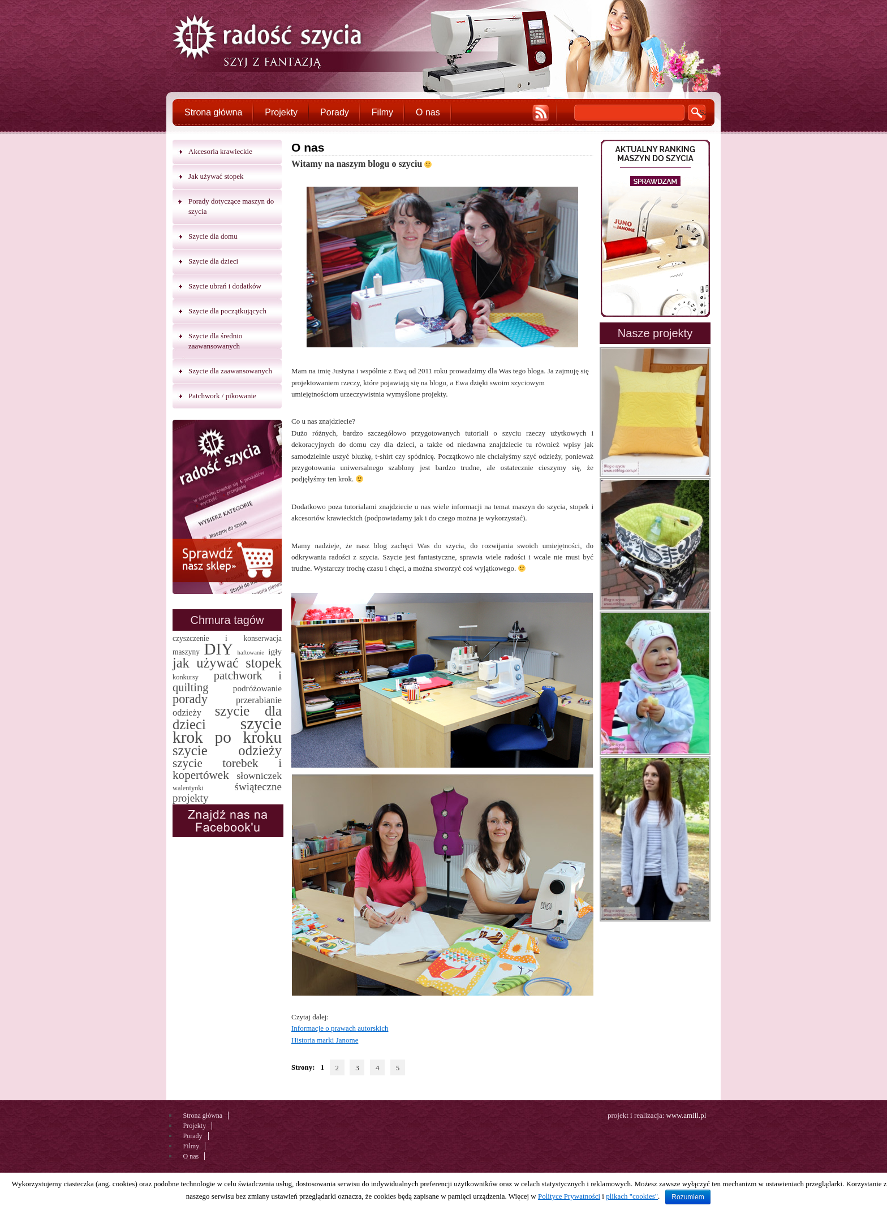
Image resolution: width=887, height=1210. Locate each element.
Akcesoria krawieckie (220, 151)
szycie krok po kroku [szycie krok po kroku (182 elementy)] (227, 730)
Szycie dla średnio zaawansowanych (215, 340)
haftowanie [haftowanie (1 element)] (251, 652)
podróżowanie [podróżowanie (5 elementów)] (257, 688)
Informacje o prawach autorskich (339, 1028)
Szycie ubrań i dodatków (224, 286)
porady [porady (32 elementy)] (190, 699)
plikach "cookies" (632, 1196)
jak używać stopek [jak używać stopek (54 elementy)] (227, 662)
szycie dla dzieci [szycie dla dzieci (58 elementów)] (227, 717)
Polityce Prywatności (569, 1196)
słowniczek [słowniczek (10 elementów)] (259, 775)
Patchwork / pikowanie (222, 395)
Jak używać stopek (215, 176)
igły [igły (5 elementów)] (275, 651)
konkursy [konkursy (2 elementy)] (186, 677)
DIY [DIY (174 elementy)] (218, 649)
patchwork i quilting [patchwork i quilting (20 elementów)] (227, 681)
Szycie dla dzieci (213, 261)
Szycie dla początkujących (227, 311)
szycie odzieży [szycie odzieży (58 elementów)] (227, 750)
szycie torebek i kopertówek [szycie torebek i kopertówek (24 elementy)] (227, 769)
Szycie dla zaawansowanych (230, 371)
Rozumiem (687, 1197)
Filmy (382, 112)
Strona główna (213, 112)
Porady (334, 112)
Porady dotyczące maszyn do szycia (231, 206)
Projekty (281, 112)
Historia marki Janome (324, 1040)
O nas (428, 112)
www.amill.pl (686, 1115)
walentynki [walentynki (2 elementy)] (188, 788)
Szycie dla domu (213, 236)
